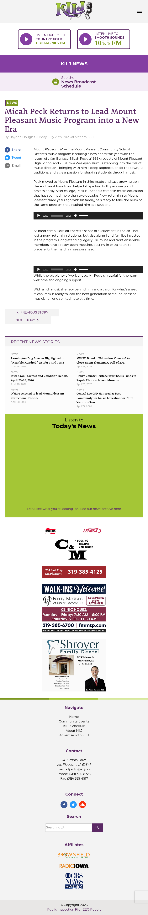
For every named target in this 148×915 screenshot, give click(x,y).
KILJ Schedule (74, 726)
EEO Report (92, 909)
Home (74, 717)
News (12, 103)
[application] (88, 215)
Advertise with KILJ (74, 735)
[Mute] (75, 216)
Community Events (74, 721)
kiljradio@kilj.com (79, 769)
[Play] (38, 216)
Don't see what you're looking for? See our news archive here (74, 509)
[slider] (57, 216)
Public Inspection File (63, 909)
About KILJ (74, 730)
